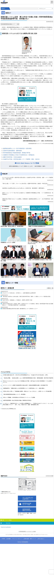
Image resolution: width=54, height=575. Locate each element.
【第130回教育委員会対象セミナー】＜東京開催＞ (14, 394)
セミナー (21, 514)
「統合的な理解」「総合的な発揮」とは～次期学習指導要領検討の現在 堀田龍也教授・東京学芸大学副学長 (28, 378)
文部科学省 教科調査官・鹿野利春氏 (12, 150)
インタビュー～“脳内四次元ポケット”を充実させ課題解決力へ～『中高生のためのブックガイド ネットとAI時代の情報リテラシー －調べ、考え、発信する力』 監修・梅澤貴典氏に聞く (28, 404)
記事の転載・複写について (30, 538)
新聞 (28, 513)
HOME (3, 538)
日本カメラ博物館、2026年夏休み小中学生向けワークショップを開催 (19, 397)
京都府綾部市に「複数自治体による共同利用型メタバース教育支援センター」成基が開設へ (24, 388)
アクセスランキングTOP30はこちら (9, 408)
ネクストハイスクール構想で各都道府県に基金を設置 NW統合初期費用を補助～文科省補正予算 (25, 385)
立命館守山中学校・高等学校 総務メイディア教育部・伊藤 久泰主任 (21, 159)
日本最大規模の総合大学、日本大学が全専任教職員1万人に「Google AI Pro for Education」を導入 (25, 374)
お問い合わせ (40, 538)
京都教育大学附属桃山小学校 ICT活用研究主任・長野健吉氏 (18, 155)
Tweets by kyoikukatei (6, 527)
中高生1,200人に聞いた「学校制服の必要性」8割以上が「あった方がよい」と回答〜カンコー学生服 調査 (27, 391)
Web (31, 513)
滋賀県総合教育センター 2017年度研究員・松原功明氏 (17, 148)
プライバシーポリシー (17, 538)
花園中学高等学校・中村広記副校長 (12, 157)
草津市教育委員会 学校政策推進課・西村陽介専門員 (16, 152)
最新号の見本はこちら (6, 491)
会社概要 (8, 538)
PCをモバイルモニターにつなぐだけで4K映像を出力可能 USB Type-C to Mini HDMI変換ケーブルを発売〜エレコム (27, 381)
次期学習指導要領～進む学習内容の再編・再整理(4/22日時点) (17, 400)
